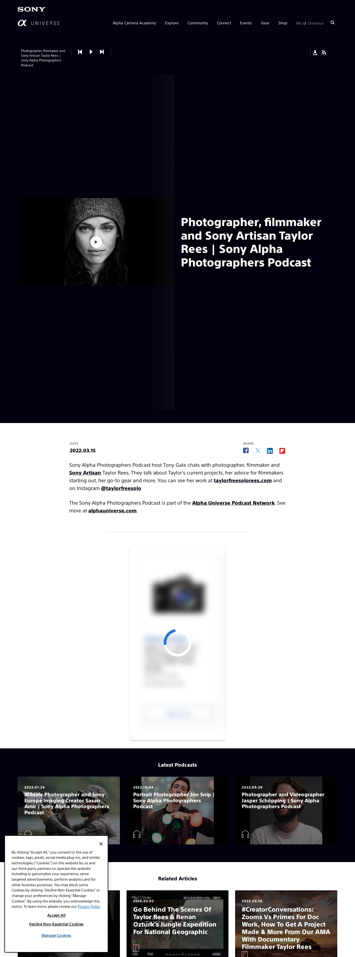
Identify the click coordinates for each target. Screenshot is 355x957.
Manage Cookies (56, 935)
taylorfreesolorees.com (243, 480)
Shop (282, 22)
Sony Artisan (85, 472)
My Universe (309, 23)
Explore (172, 22)
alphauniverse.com (112, 510)
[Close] (101, 844)
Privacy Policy (89, 906)
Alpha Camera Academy (134, 22)
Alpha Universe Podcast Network (233, 502)
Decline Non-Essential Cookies (56, 924)
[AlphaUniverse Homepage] (39, 23)
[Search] (332, 22)
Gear (265, 22)
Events (246, 22)
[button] (91, 51)
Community (197, 22)
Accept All (56, 915)
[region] (56, 894)
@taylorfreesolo (121, 488)
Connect (224, 22)
